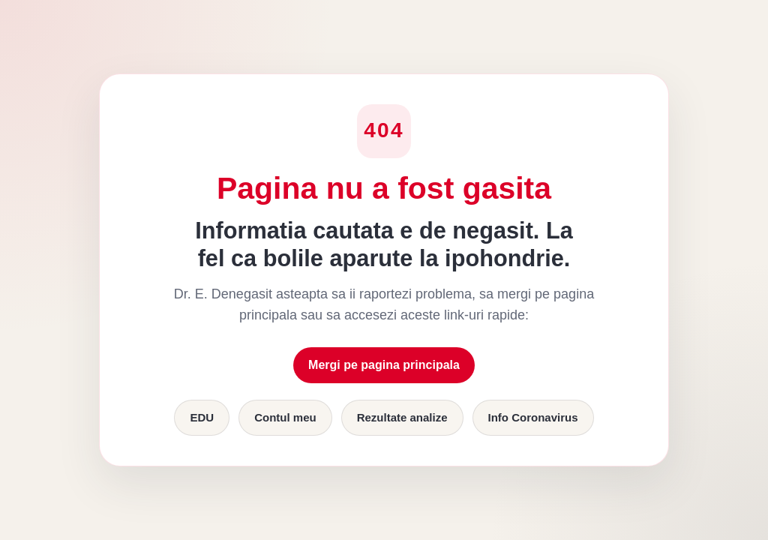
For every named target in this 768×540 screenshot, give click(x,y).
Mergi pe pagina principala (384, 364)
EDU (202, 417)
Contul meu (285, 417)
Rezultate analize (402, 417)
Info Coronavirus (533, 417)
